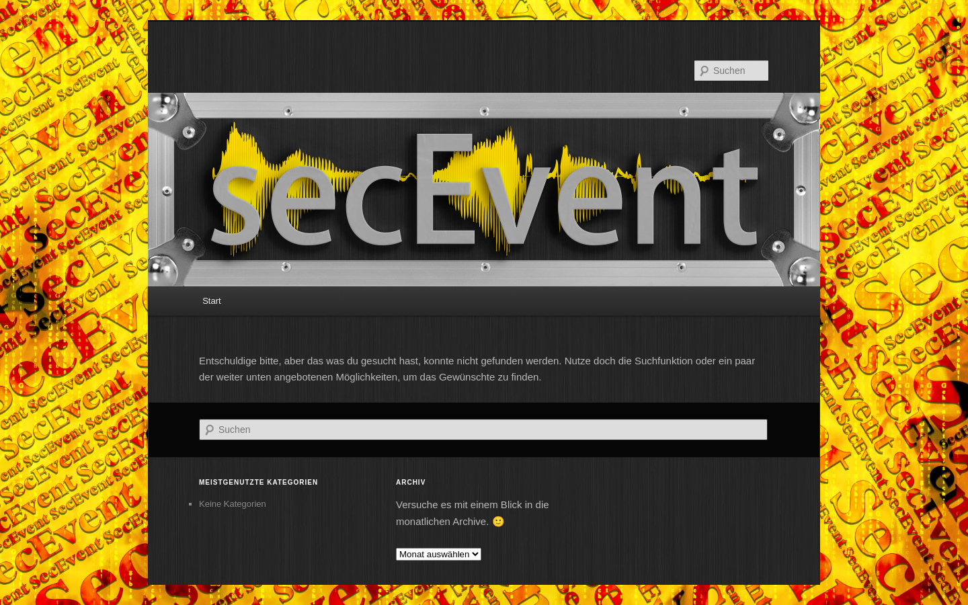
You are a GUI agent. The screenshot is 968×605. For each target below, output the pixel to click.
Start (211, 301)
